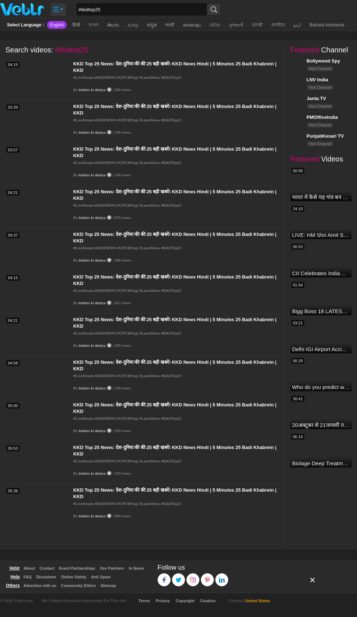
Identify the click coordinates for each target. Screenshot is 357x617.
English (57, 24)
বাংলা (93, 24)
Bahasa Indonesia (326, 24)
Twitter (178, 576)
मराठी (169, 24)
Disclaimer (46, 577)
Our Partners (112, 568)
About (29, 568)
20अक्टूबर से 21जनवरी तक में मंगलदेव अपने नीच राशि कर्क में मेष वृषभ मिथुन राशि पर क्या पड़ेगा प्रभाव (321, 425)
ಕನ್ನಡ (152, 24)
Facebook (164, 576)
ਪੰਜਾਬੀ (257, 24)
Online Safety (73, 577)
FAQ (27, 577)
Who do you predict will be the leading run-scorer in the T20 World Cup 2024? (321, 387)
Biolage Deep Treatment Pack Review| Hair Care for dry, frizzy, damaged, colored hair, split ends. (321, 463)
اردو (297, 24)
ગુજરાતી (236, 24)
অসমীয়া (278, 24)
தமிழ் (133, 24)
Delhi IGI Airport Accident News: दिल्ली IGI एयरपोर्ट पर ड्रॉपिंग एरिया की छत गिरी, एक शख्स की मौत (321, 349)
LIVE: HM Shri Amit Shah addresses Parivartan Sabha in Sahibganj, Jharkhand (321, 235)
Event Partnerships (77, 568)
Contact (47, 568)
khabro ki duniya (92, 89)
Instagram (193, 576)
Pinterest (207, 576)
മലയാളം (192, 24)
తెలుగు (113, 24)
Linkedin (222, 576)
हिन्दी (76, 24)
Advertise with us (39, 585)
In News (136, 568)
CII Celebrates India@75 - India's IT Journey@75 (321, 273)
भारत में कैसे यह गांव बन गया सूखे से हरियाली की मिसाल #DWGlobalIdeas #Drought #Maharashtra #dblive (321, 197)
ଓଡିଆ (215, 24)
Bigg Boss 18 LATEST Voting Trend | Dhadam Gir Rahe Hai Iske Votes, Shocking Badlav (321, 311)
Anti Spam (101, 577)
